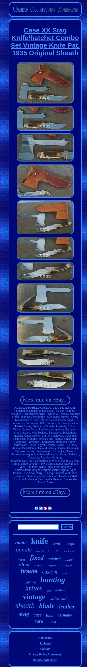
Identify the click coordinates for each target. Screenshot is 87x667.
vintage (34, 597)
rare (39, 621)
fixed (37, 557)
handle (24, 549)
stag (24, 613)
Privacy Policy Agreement (45, 654)
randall (68, 560)
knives (33, 588)
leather (67, 607)
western (66, 573)
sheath (25, 606)
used (49, 591)
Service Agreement (45, 660)
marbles (60, 590)
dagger (52, 565)
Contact (45, 649)
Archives (45, 643)
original (38, 565)
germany (65, 615)
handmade (69, 551)
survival (54, 559)
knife (39, 541)
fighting (30, 582)
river (56, 543)
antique (70, 543)
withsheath (59, 598)
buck (49, 615)
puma (52, 622)
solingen (66, 565)
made (21, 542)
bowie (29, 571)
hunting (52, 580)
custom (49, 572)
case (38, 614)
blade (47, 606)
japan (21, 560)
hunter (53, 550)
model (40, 551)
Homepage (45, 637)
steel (24, 564)
